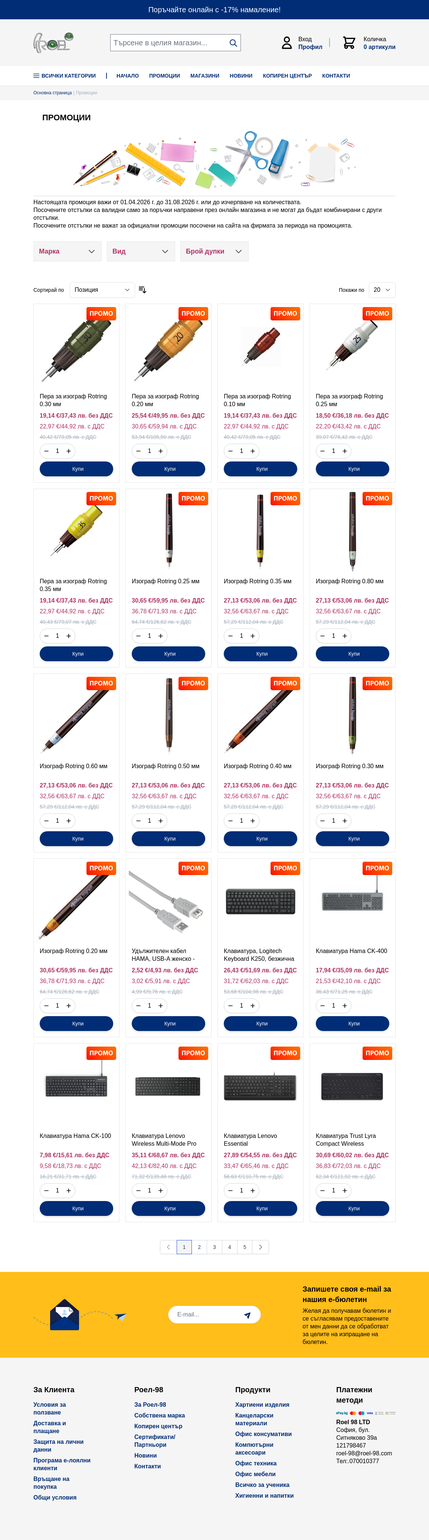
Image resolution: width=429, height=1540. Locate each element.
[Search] (233, 43)
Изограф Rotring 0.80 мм (349, 581)
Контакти (147, 1466)
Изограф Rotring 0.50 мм (165, 766)
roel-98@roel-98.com (364, 1453)
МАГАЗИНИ (204, 76)
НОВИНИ (241, 76)
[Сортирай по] (102, 290)
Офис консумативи (263, 1434)
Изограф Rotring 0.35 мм (257, 581)
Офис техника (255, 1463)
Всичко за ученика (262, 1485)
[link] (168, 1247)
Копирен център (158, 1426)
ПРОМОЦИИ (164, 76)
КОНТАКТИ (336, 76)
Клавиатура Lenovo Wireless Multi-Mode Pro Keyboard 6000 (164, 1144)
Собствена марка (159, 1415)
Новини (145, 1455)
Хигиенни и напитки (264, 1495)
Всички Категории (64, 76)
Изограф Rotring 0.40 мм (257, 766)
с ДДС (96, 426)
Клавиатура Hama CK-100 (75, 1136)
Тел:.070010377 (357, 1461)
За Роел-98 (150, 1405)
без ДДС (100, 415)
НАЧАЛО (128, 76)
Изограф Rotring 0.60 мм (73, 766)
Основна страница (52, 92)
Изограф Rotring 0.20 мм (73, 951)
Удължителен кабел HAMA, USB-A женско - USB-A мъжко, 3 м (163, 959)
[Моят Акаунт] (304, 42)
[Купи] (76, 468)
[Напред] (260, 1247)
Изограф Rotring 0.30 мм (349, 766)
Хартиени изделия (262, 1405)
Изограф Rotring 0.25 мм (165, 581)
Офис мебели (255, 1474)
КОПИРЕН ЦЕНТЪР (287, 76)
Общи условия (54, 1497)
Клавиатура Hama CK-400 (351, 951)
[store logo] (53, 43)
